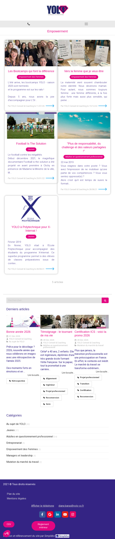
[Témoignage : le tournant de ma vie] (57, 321)
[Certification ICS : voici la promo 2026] (92, 321)
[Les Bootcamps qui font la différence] (31, 53)
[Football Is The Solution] (31, 125)
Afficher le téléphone (42, 505)
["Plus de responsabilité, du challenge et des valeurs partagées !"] (84, 125)
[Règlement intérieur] (43, 526)
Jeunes (10, 430)
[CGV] (8, 524)
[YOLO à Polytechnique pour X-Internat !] (31, 209)
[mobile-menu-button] (86, 24)
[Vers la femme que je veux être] (84, 53)
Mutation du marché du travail (22, 461)
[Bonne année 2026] (23, 321)
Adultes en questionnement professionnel (29, 436)
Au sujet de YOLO (16, 423)
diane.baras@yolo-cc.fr (71, 505)
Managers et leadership (19, 455)
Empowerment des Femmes (22, 449)
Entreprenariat (14, 442)
